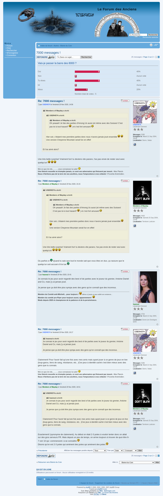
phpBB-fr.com (102, 489)
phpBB (88, 487)
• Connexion (11, 55)
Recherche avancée (150, 37)
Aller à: (115, 462)
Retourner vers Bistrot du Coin (50, 462)
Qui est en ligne (43, 469)
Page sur (148, 57)
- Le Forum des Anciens (108, 492)
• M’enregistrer (12, 53)
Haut (157, 176)
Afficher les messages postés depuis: (85, 450)
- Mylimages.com (107, 491)
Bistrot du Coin (66, 46)
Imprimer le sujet (151, 45)
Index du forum (46, 46)
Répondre (45, 57)
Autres (56, 46)
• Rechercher (11, 50)
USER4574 (46, 104)
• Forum (9, 46)
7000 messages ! (48, 52)
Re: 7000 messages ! (51, 101)
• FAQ (8, 48)
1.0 (100, 494)
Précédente (42, 450)
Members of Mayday (50, 184)
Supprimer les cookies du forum (107, 483)
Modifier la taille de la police (156, 45)
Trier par (115, 450)
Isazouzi (45, 275)
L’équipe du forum (86, 483)
